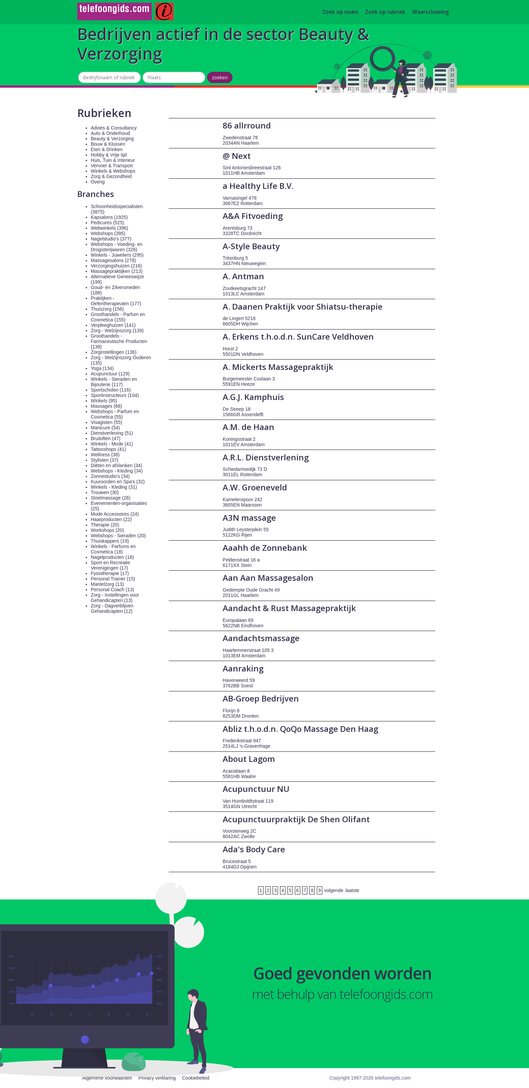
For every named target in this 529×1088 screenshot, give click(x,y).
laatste (352, 890)
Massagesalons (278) (113, 260)
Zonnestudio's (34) (110, 476)
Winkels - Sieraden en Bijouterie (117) (114, 381)
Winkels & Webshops (113, 171)
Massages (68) (106, 406)
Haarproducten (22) (111, 519)
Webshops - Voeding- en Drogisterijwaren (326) (116, 246)
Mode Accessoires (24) (115, 514)
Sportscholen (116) (111, 390)
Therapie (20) (105, 524)
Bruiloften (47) (105, 438)
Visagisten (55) (106, 422)
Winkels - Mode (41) (112, 444)
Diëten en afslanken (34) (116, 465)
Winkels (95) (104, 400)
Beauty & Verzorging (112, 138)
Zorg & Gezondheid (111, 176)
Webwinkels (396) (109, 228)
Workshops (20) (107, 530)
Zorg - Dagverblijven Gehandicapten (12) (112, 608)
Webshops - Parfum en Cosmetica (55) (115, 414)
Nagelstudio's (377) (111, 238)
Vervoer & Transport (112, 165)
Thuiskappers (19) (110, 541)
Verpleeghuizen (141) (113, 325)
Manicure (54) (105, 427)
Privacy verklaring (156, 1078)
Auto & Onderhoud (110, 133)
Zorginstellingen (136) (113, 352)
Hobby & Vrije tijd (109, 155)
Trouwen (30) (105, 492)
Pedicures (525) (107, 222)
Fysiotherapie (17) (110, 573)
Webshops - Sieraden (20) (118, 535)
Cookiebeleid (195, 1078)
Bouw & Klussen (108, 144)
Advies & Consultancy (114, 128)
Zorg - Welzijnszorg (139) (117, 330)
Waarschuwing (430, 12)
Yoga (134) (102, 368)
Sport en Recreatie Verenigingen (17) (110, 565)
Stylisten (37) (104, 460)
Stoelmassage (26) (111, 497)
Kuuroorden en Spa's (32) (118, 481)
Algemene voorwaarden (107, 1078)
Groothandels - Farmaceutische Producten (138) (119, 341)
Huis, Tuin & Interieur (113, 160)
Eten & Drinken (106, 149)
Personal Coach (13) (112, 589)
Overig (98, 181)
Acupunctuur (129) (110, 373)
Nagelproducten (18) (112, 557)
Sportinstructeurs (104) (115, 395)
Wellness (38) (105, 454)
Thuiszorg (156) (107, 309)
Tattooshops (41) (108, 449)
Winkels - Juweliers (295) (117, 255)
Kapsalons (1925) (109, 217)
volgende (333, 890)
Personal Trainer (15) (113, 578)
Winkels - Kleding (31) (114, 487)
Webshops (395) (108, 233)
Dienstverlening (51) (112, 433)
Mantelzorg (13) (107, 584)
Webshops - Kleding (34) (117, 471)
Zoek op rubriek (385, 12)
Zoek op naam (340, 12)
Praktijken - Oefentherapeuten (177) (116, 300)
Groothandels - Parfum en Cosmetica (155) (118, 317)
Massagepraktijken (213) (116, 271)
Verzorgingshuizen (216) (116, 265)
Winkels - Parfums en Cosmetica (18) (113, 549)
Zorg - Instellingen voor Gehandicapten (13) (115, 597)
